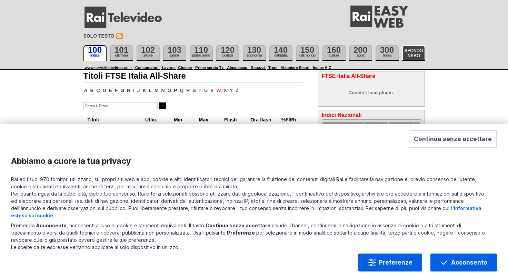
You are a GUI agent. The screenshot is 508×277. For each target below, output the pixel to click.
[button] (453, 145)
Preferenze (395, 268)
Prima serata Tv (209, 68)
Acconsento (469, 268)
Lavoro (168, 68)
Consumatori (147, 68)
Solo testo (98, 36)
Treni (272, 68)
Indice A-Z (322, 68)
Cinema (185, 68)
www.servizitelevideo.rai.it (108, 68)
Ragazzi (258, 68)
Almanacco (237, 68)
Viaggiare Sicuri (295, 68)
